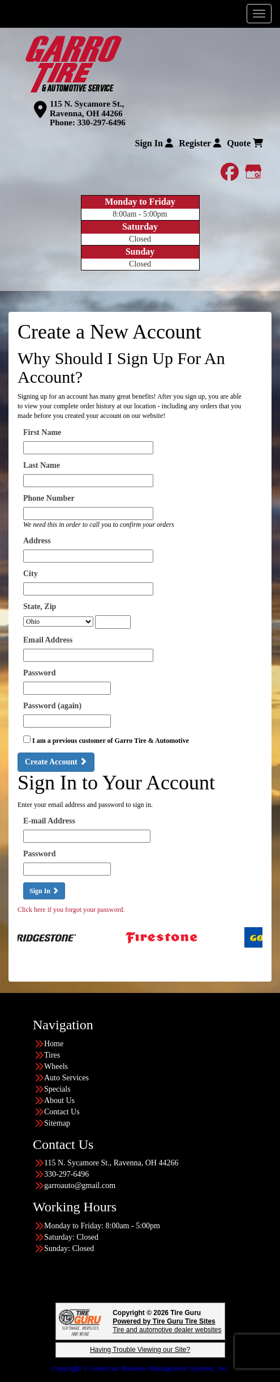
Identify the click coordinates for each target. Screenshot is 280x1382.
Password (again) (52, 705)
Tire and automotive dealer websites (167, 1325)
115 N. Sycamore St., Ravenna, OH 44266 (87, 108)
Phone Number (49, 498)
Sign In (154, 143)
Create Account (56, 761)
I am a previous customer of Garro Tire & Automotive (110, 741)
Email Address (47, 640)
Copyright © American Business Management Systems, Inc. (140, 1368)
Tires (52, 1055)
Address (37, 540)
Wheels (56, 1066)
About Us (59, 1100)
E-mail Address (49, 821)
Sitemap (57, 1123)
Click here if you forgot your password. (71, 910)
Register (200, 143)
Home (53, 1043)
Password (39, 673)
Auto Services (66, 1078)
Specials (57, 1089)
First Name (42, 432)
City (30, 573)
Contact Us (62, 1112)
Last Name (41, 465)
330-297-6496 (101, 122)
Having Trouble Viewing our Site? (140, 1350)
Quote (245, 143)
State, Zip (39, 606)
